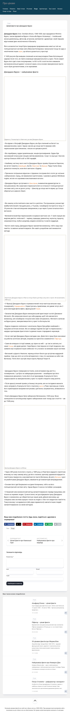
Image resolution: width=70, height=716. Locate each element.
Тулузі (38, 309)
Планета (12, 9)
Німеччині (36, 166)
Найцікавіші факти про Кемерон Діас (46, 663)
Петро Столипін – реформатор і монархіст (48, 682)
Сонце (11, 346)
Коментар (10, 557)
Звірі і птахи (21, 9)
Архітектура (43, 9)
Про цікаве (9, 3)
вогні (42, 386)
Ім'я (7, 569)
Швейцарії (23, 166)
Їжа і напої (52, 9)
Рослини (29, 9)
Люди (36, 9)
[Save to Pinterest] (28, 524)
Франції (46, 166)
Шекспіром (33, 183)
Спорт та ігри (7, 11)
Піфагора (58, 339)
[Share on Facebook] (9, 524)
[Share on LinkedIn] (39, 524)
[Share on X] (18, 524)
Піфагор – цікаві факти (41, 622)
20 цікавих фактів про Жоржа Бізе (45, 641)
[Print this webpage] (57, 524)
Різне (14, 11)
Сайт (7, 576)
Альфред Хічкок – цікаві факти (44, 603)
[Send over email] (49, 524)
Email (38, 569)
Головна (5, 9)
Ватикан (58, 477)
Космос (60, 9)
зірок (21, 51)
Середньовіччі (20, 306)
